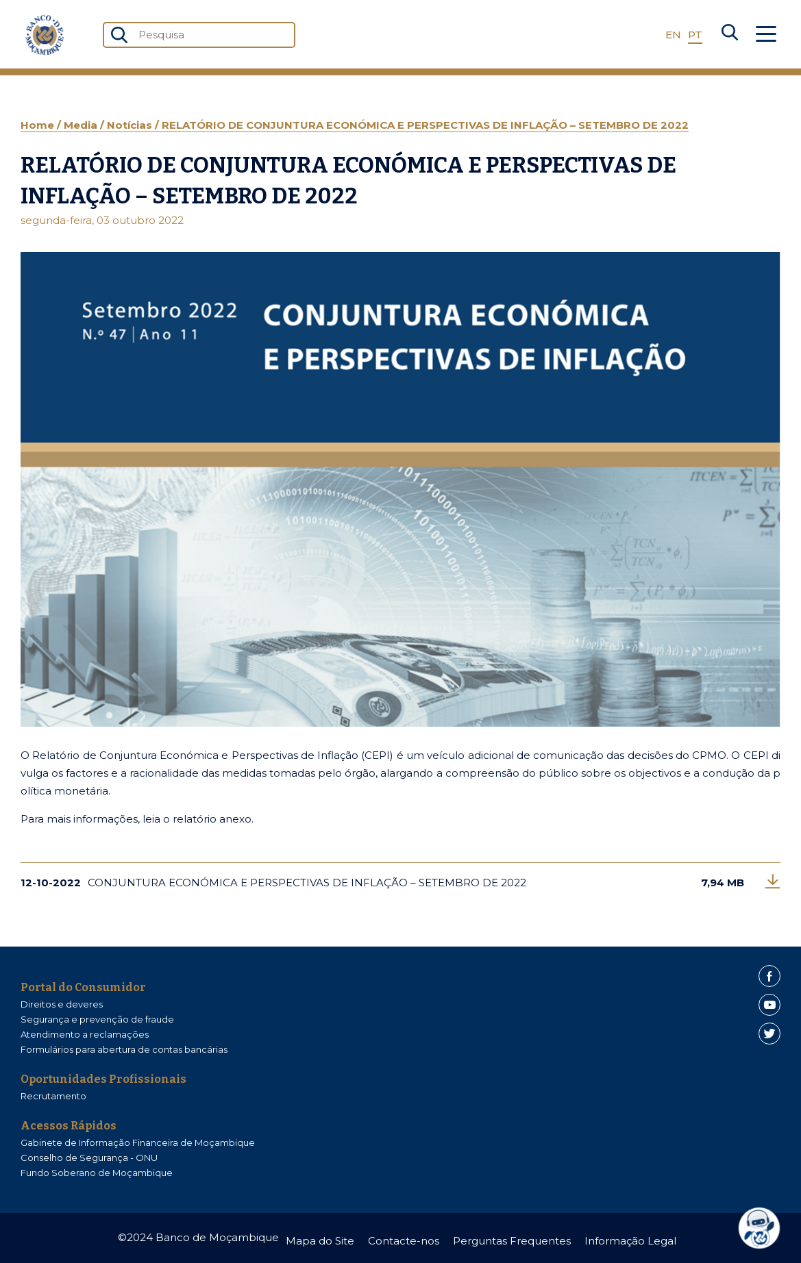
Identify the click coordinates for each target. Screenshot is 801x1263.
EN (673, 34)
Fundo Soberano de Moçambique (97, 1172)
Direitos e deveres (62, 1004)
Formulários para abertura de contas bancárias (124, 1049)
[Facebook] (769, 976)
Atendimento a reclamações (85, 1034)
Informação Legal (630, 1240)
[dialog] (764, 1228)
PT (695, 34)
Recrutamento (53, 1095)
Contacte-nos (403, 1240)
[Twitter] (769, 1034)
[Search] (730, 35)
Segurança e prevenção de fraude (97, 1019)
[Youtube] (769, 1005)
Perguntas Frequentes (512, 1240)
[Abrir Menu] (766, 35)
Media (82, 125)
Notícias (131, 125)
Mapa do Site (320, 1240)
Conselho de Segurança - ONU (89, 1157)
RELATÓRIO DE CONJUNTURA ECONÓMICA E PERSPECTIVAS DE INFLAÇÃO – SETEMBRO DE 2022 (425, 125)
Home (39, 125)
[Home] (45, 35)
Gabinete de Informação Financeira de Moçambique (138, 1142)
